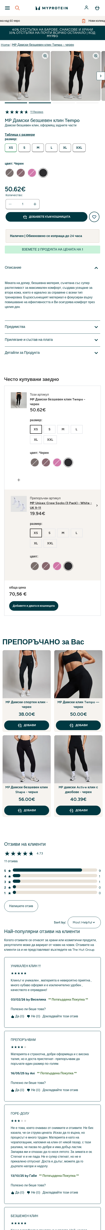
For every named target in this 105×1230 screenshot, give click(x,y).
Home (5, 45)
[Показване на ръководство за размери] (20, 134)
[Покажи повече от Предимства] (52, 327)
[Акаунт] (86, 8)
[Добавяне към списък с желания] (94, 217)
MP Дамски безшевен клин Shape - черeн (26, 789)
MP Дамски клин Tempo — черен (78, 704)
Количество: (14, 195)
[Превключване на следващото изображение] (101, 76)
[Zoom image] (45, 56)
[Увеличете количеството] (35, 204)
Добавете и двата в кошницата (34, 606)
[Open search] (17, 8)
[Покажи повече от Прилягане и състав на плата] (52, 340)
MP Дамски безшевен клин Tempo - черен (43, 45)
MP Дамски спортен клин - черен (27, 704)
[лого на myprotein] (52, 8)
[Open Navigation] (7, 8)
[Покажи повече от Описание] (52, 268)
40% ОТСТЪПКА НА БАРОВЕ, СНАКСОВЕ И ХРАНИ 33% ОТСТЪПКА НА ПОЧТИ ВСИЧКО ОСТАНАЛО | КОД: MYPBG (52, 33)
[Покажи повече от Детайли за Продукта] (52, 353)
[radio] (11, 148)
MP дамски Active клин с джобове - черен (78, 789)
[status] (23, 204)
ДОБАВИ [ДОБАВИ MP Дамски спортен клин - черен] (26, 725)
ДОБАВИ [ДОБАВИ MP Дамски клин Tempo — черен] (78, 725)
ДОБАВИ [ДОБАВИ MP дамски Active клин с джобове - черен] (78, 810)
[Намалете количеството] (10, 204)
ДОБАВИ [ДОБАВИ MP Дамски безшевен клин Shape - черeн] (26, 810)
